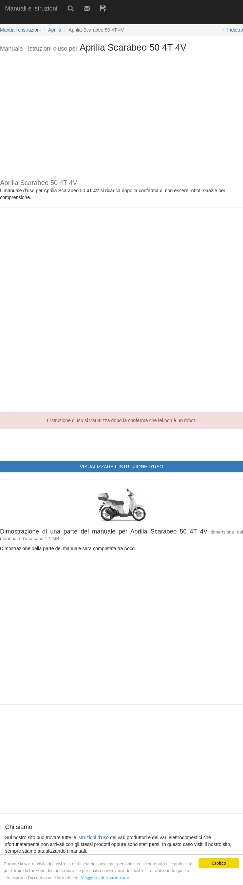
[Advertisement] (79, 19)
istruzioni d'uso (93, 837)
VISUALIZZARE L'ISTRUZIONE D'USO (121, 466)
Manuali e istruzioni (31, 8)
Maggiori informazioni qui (104, 879)
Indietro (235, 30)
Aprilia (54, 30)
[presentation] (51, 444)
